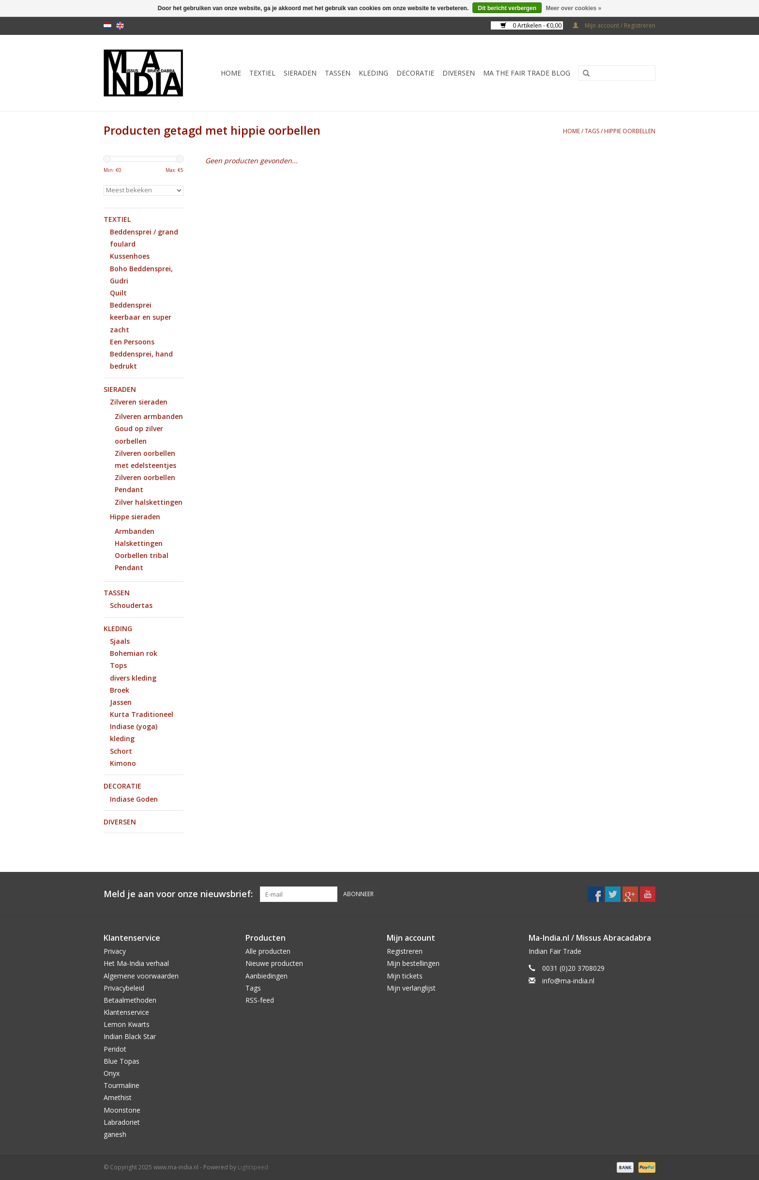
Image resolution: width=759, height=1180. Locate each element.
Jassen (121, 702)
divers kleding (133, 678)
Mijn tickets (405, 975)
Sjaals (120, 641)
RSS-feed (259, 1000)
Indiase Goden (134, 799)
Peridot (115, 1049)
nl (107, 26)
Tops (118, 665)
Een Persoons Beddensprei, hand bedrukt (141, 354)
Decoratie (415, 73)
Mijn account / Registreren (614, 25)
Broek (119, 690)
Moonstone (122, 1110)
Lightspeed (253, 1167)
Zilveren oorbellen (145, 477)
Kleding (373, 73)
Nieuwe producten (274, 963)
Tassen (337, 73)
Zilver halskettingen (148, 502)
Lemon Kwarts (127, 1024)
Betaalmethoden (130, 1000)
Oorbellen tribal (141, 555)
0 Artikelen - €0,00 (532, 25)
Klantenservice (126, 1012)
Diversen (458, 73)
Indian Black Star (130, 1036)
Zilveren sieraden (138, 401)
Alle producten (267, 951)
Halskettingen (139, 543)
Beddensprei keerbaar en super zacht (140, 317)
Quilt (118, 292)
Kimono (123, 763)
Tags (592, 131)
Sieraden (300, 73)
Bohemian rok (133, 653)
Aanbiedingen (266, 975)
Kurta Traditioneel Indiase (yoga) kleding (141, 726)
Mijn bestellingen (413, 963)
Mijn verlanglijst (411, 988)
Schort (121, 751)
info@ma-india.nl (568, 980)
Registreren (405, 951)
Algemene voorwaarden (141, 975)
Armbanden (134, 531)
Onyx (112, 1073)
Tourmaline (121, 1085)
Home (231, 73)
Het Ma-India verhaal (136, 963)
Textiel (262, 73)
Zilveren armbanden (149, 416)
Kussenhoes (130, 256)
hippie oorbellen (629, 131)
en (120, 26)
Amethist (118, 1097)
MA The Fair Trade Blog (526, 73)
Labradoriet (122, 1122)
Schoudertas (131, 605)
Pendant (129, 489)
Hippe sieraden (135, 516)
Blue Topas (121, 1061)
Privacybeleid (124, 988)
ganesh (115, 1134)
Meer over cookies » (573, 8)
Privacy (115, 951)
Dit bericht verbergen (507, 8)
